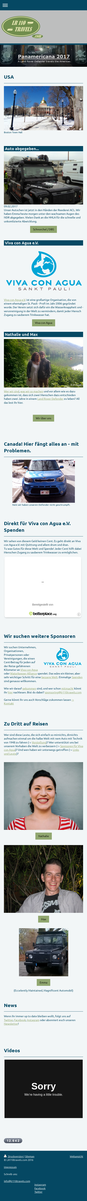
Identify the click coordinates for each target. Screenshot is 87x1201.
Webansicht (76, 1156)
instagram (40, 1184)
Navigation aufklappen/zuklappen (43, 5)
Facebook (20, 1020)
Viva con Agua (43, 322)
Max (43, 919)
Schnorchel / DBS (43, 229)
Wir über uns (43, 418)
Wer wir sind (11, 391)
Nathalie (43, 836)
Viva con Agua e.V (14, 299)
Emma (43, 982)
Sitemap (29, 1156)
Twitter (8, 1020)
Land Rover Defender (50, 398)
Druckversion (14, 1156)
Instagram (33, 1020)
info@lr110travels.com (17, 1181)
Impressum (10, 1167)
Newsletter (11, 1023)
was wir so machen (31, 391)
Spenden (77, 677)
